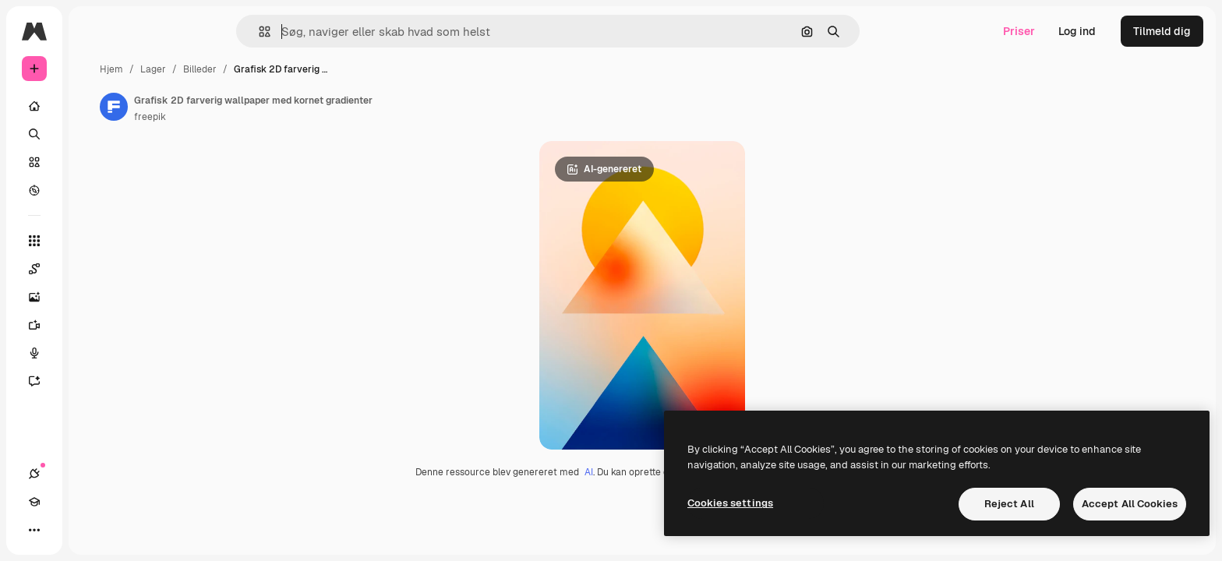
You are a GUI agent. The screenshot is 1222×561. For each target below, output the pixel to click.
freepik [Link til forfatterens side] (268, 117)
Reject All (1009, 503)
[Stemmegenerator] (93, 352)
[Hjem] (93, 106)
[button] (317, 31)
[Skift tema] (90, 529)
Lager (271, 69)
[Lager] (93, 162)
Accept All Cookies (1130, 503)
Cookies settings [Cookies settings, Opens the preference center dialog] (730, 503)
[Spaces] (93, 268)
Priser (1019, 31)
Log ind (1077, 31)
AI (648, 475)
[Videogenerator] (93, 324)
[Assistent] (93, 381)
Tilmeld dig (1162, 31)
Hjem (230, 69)
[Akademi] (62, 529)
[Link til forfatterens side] (232, 107)
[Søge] (93, 134)
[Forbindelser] (34, 529)
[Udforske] (93, 190)
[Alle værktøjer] (93, 240)
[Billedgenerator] (93, 296)
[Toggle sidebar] (152, 31)
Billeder (318, 69)
